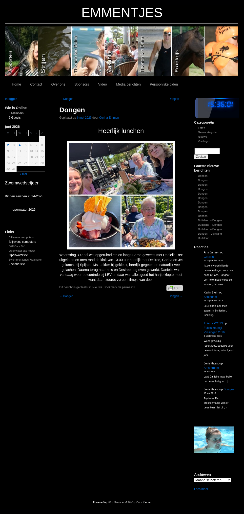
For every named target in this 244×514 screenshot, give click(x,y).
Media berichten (128, 84)
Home (16, 84)
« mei (23, 174)
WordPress (114, 502)
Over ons (58, 84)
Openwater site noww (22, 250)
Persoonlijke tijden (164, 84)
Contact (36, 84)
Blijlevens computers (21, 237)
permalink (128, 287)
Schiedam (210, 297)
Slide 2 (155, 51)
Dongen (203, 175)
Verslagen (204, 141)
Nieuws (202, 136)
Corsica (209, 257)
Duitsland (203, 238)
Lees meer (201, 489)
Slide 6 (21, 51)
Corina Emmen (109, 117)
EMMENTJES (122, 12)
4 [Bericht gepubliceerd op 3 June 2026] (20, 145)
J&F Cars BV (17, 246)
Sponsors (81, 84)
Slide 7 (221, 51)
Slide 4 (88, 51)
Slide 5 (55, 51)
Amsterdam (211, 368)
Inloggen (11, 99)
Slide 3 (121, 51)
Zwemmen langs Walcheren (25, 259)
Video (102, 84)
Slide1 (188, 51)
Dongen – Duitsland (210, 233)
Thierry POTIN (213, 323)
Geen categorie (207, 132)
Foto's (201, 127)
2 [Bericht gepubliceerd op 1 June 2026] (8, 145)
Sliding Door (134, 502)
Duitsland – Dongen (210, 220)
